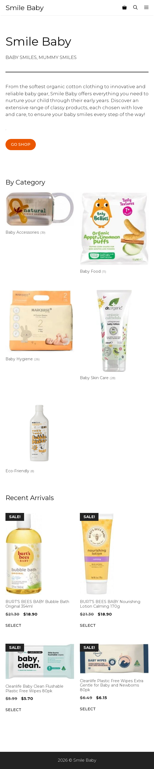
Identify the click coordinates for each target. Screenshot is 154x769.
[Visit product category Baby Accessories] (39, 214)
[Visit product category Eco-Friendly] (39, 436)
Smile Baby (24, 8)
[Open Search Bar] (135, 7)
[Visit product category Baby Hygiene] (39, 327)
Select (13, 625)
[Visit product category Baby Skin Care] (114, 336)
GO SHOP (20, 144)
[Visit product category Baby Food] (114, 234)
